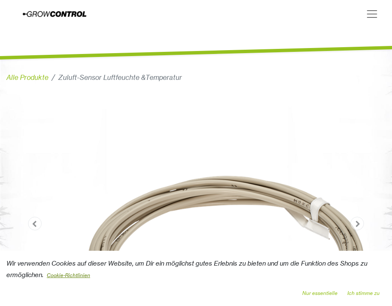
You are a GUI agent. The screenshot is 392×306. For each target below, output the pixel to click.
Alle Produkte (27, 77)
